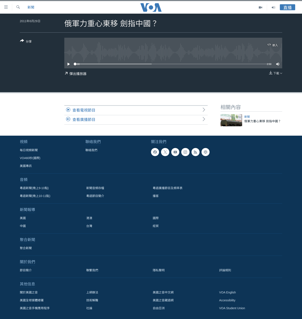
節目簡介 (26, 270)
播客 (156, 196)
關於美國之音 (29, 292)
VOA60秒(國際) (30, 158)
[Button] (26, 42)
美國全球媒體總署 (32, 300)
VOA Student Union (232, 308)
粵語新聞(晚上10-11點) (35, 196)
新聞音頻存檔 (95, 188)
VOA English (227, 292)
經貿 (156, 226)
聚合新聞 (26, 248)
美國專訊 (26, 166)
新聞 (30, 7)
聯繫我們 (92, 270)
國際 (156, 218)
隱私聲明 (159, 270)
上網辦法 (92, 292)
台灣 (89, 226)
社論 (89, 308)
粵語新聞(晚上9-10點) (34, 188)
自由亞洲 (159, 308)
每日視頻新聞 (29, 150)
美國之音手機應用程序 (35, 308)
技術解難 (92, 300)
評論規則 (225, 270)
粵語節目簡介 (95, 196)
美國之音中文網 (163, 292)
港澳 (89, 218)
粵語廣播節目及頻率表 (168, 188)
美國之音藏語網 (163, 300)
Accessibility (227, 300)
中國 (23, 226)
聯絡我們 (91, 150)
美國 (23, 218)
